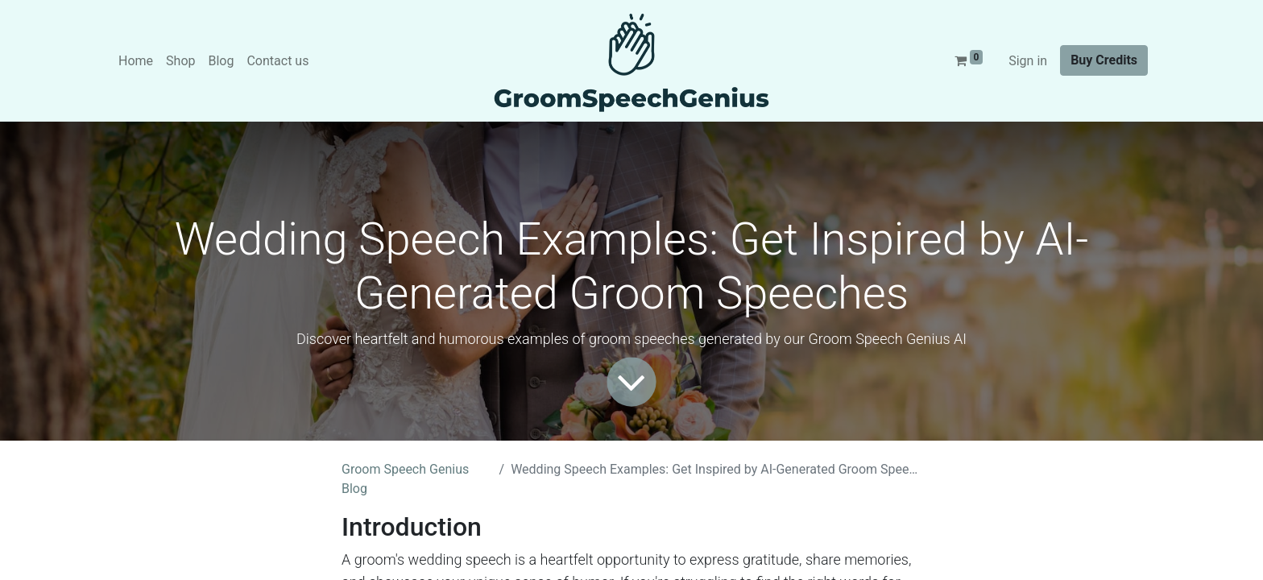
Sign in (1027, 60)
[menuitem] (135, 61)
